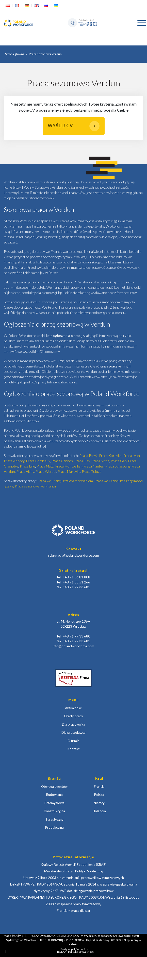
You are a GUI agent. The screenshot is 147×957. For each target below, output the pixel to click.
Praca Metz (45, 466)
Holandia (99, 811)
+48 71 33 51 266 (87, 25)
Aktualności (73, 708)
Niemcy (99, 803)
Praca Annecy (14, 461)
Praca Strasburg (117, 466)
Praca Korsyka (110, 455)
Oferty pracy (73, 716)
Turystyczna (54, 819)
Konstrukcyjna (54, 811)
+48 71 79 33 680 (76, 636)
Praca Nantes (93, 466)
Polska (99, 795)
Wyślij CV (74, 126)
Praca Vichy (25, 471)
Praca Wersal (46, 471)
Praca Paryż (88, 455)
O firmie (73, 741)
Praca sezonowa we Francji (35, 486)
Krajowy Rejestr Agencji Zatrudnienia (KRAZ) (73, 865)
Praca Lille (27, 466)
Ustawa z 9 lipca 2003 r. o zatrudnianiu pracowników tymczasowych (73, 878)
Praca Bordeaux (38, 461)
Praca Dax (82, 461)
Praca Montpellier (68, 466)
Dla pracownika (73, 724)
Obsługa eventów (54, 786)
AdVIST (20, 935)
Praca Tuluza (91, 471)
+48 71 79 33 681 (76, 587)
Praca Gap (118, 461)
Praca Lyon (131, 455)
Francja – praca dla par (73, 911)
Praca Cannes (62, 461)
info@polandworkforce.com (73, 646)
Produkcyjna (54, 827)
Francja (99, 786)
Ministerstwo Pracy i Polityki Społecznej (73, 871)
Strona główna (14, 54)
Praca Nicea (100, 461)
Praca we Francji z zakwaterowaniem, (65, 481)
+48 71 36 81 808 (87, 22)
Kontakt (73, 749)
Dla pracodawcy (73, 732)
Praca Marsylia (69, 471)
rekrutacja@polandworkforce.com (73, 555)
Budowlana (54, 795)
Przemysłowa (54, 803)
